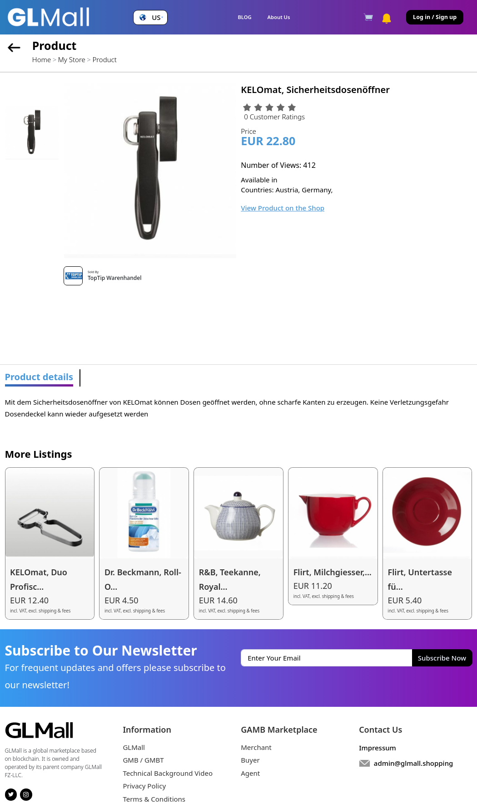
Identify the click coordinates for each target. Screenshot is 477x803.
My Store (71, 59)
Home (41, 59)
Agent (250, 773)
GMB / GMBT (143, 759)
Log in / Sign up (435, 17)
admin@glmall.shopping (413, 763)
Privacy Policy (144, 785)
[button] (150, 17)
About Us (279, 17)
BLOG (244, 17)
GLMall (134, 747)
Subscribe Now (442, 657)
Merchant (256, 747)
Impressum (377, 747)
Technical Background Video (168, 773)
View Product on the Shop (282, 207)
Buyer (250, 759)
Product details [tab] (39, 377)
